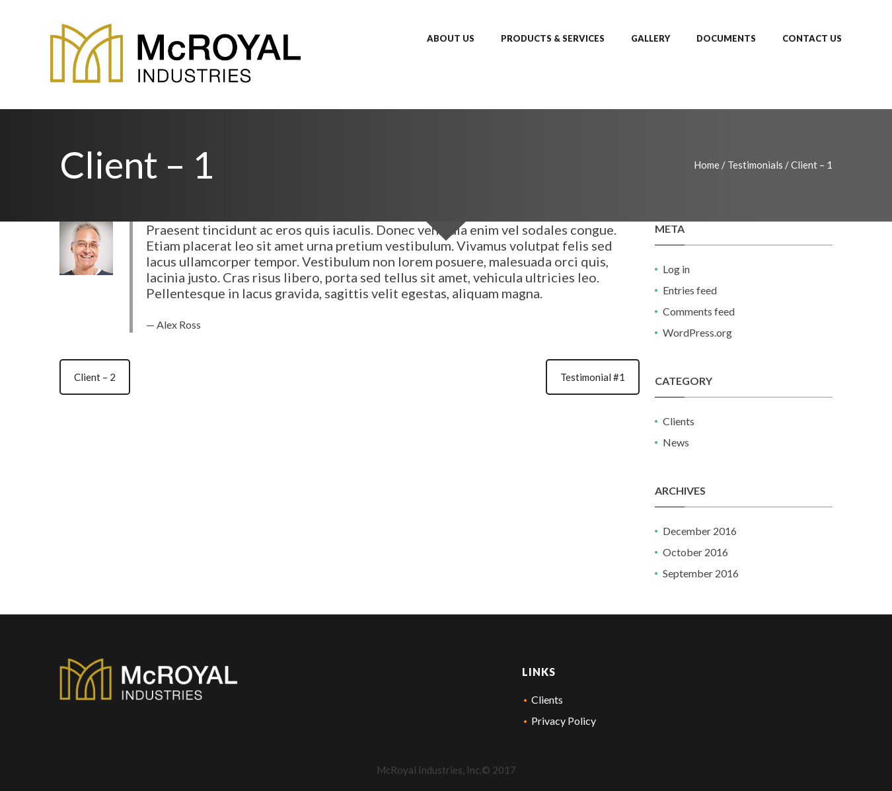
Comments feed (699, 311)
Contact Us (812, 38)
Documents (726, 38)
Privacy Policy (563, 720)
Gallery (650, 38)
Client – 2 (95, 377)
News (676, 442)
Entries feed (690, 290)
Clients (678, 421)
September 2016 (701, 573)
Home (707, 165)
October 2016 (695, 552)
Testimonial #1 (592, 377)
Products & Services (553, 38)
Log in (676, 269)
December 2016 (700, 530)
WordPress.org (697, 332)
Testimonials (755, 165)
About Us (450, 38)
